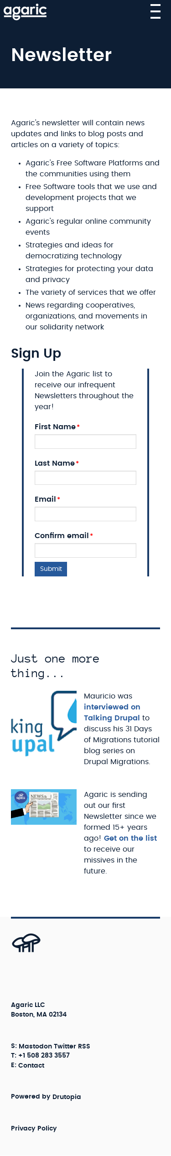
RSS (84, 1046)
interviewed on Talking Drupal (112, 713)
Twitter (65, 1046)
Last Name (55, 463)
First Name (55, 427)
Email (45, 499)
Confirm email (62, 535)
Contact (31, 1065)
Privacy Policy (34, 1128)
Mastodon (35, 1046)
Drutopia (66, 1097)
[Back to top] (16, 951)
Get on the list (130, 838)
